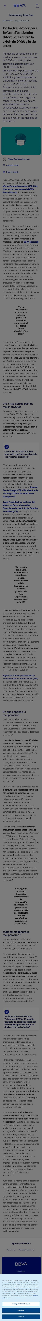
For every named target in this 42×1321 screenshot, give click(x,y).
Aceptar (21, 1317)
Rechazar (21, 1310)
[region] (21, 1297)
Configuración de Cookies (21, 1304)
